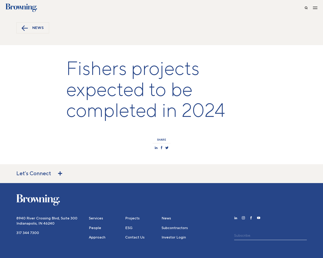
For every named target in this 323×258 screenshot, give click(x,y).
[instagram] (243, 218)
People (95, 228)
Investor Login (174, 237)
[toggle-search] (306, 8)
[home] (38, 200)
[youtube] (258, 218)
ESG (129, 228)
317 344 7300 (27, 233)
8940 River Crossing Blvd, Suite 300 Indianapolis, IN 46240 (46, 220)
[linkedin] (235, 218)
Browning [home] (21, 8)
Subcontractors (175, 228)
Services (96, 218)
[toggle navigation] (315, 8)
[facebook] (251, 218)
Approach (97, 237)
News (33, 28)
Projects (132, 218)
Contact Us (134, 237)
